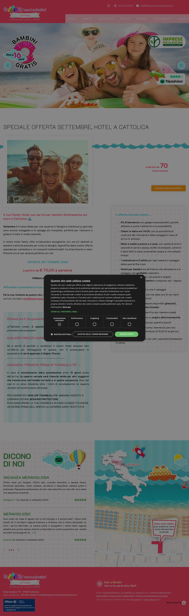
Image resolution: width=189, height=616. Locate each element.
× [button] (141, 275)
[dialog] (94, 308)
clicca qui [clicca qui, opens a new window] (66, 304)
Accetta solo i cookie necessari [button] (90, 332)
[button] (94, 309)
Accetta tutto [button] (126, 332)
